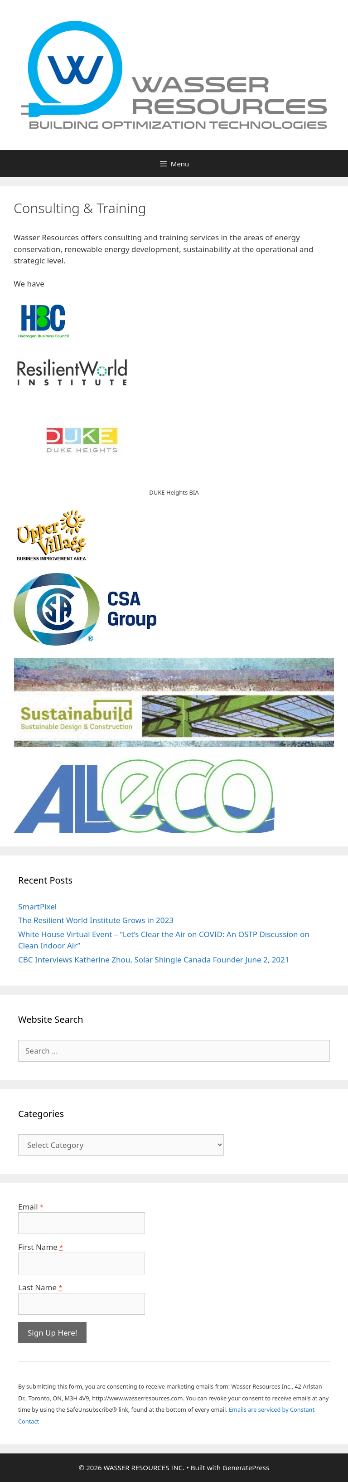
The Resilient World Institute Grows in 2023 (96, 920)
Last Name (40, 1287)
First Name (40, 1247)
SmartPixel (37, 906)
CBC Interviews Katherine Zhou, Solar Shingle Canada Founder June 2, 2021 (154, 959)
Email (31, 1206)
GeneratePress (245, 1467)
